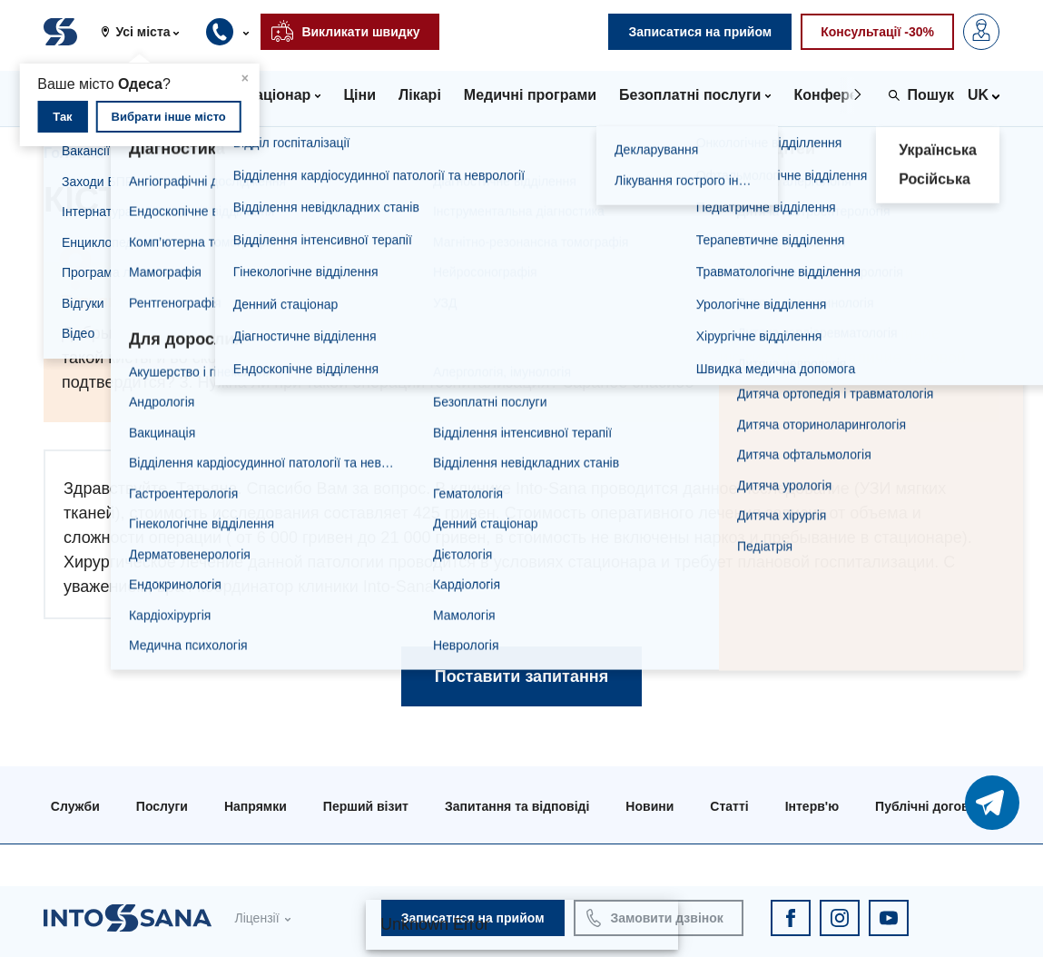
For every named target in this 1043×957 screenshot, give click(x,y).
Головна (73, 153)
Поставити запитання (521, 676)
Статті (729, 806)
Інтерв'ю (812, 806)
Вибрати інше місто (169, 116)
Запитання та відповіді (213, 153)
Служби (75, 806)
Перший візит (365, 806)
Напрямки (255, 806)
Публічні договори (933, 806)
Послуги (162, 806)
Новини (649, 806)
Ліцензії (256, 918)
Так (62, 116)
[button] (147, 32)
